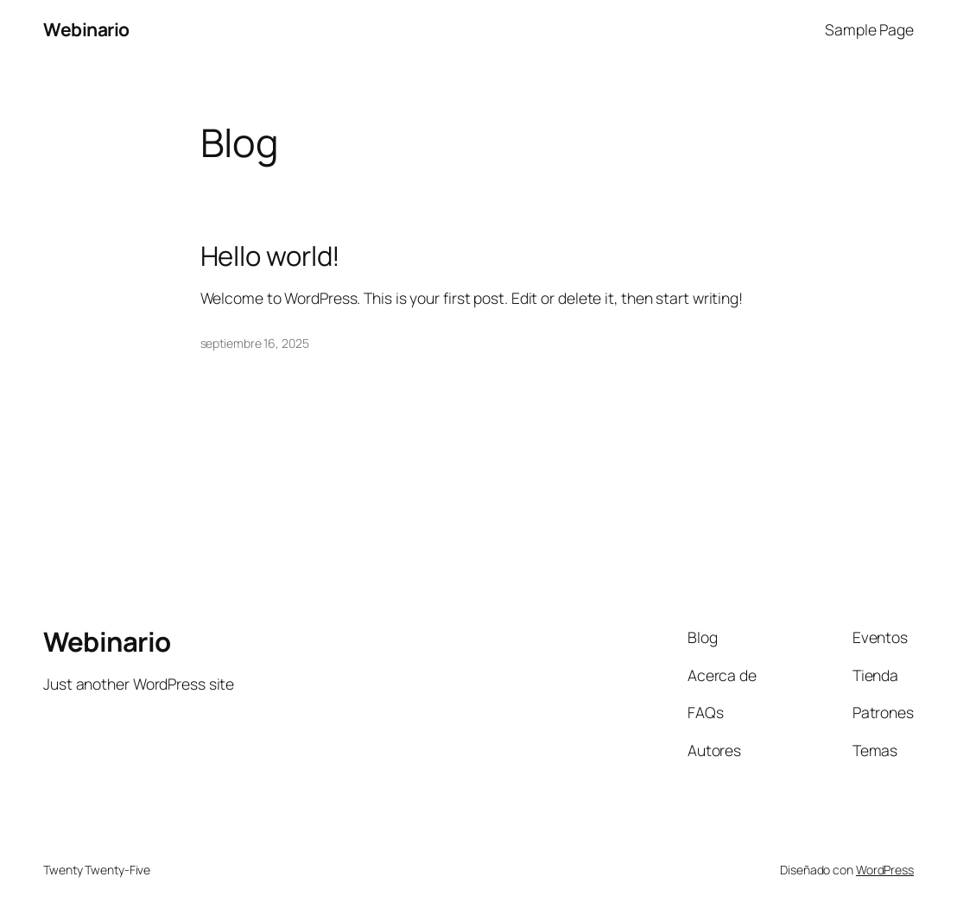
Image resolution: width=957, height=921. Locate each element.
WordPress (885, 869)
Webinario (86, 29)
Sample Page (869, 29)
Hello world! (270, 256)
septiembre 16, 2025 (254, 343)
